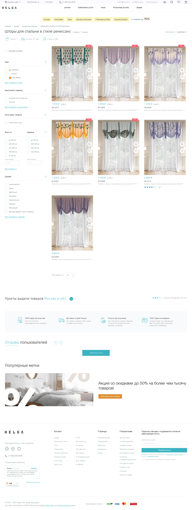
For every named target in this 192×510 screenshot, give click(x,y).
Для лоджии (80, 461)
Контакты (49, 2)
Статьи (100, 453)
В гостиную (58, 461)
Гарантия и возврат (127, 449)
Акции (143, 10)
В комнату (80, 445)
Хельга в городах (126, 475)
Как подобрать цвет (14, 83)
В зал (78, 438)
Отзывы (12, 342)
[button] (70, 275)
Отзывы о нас (125, 467)
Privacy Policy (50, 505)
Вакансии (101, 445)
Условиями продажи (153, 456)
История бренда (104, 438)
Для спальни (81, 441)
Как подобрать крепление (16, 107)
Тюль (107, 10)
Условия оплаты (126, 445)
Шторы (71, 10)
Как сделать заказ (126, 463)
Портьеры (58, 19)
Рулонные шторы (125, 10)
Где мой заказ (125, 438)
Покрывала (58, 449)
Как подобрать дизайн (15, 217)
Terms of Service (65, 505)
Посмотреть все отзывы (33, 482)
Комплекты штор (89, 10)
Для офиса (80, 453)
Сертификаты (103, 441)
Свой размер (9, 159)
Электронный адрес (148, 440)
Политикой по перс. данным (174, 454)
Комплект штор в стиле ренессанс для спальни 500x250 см (72, 110)
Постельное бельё (60, 453)
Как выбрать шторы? (127, 453)
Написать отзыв (96, 353)
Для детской (80, 449)
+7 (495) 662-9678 (14, 456)
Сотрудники (102, 449)
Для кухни (58, 464)
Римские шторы (60, 457)
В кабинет (79, 464)
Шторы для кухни (83, 19)
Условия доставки (126, 441)
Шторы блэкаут (121, 19)
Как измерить (11, 169)
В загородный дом (83, 457)
